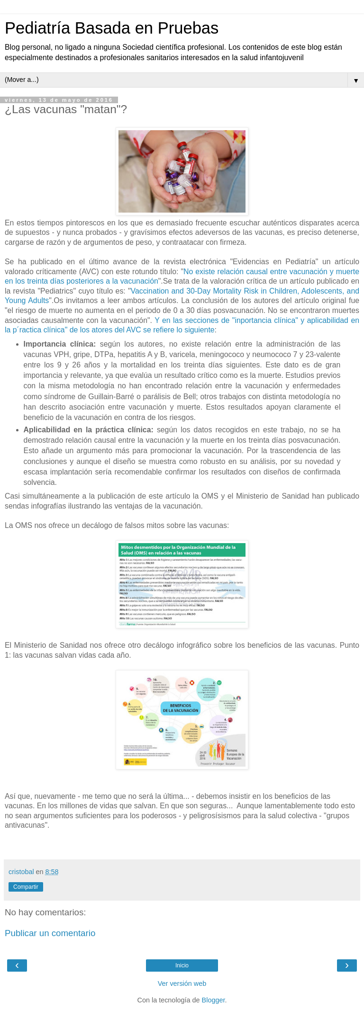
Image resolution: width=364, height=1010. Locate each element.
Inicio (182, 965)
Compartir (25, 887)
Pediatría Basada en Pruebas (111, 28)
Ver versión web (182, 983)
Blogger (213, 1000)
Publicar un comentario (50, 933)
